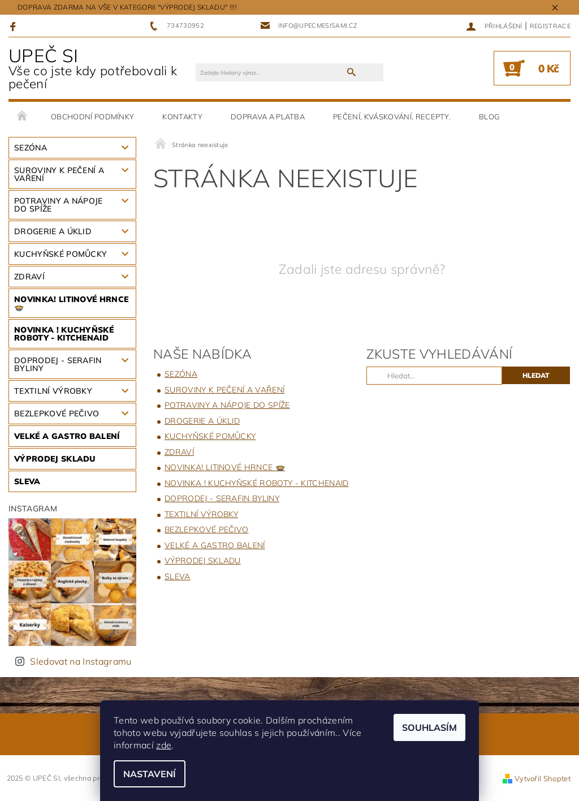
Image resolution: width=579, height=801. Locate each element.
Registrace (550, 26)
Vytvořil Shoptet (543, 778)
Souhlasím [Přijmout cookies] (429, 727)
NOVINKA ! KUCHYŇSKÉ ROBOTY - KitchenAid (64, 334)
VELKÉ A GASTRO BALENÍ (67, 436)
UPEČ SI (102, 68)
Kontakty (182, 116)
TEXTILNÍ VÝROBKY (53, 391)
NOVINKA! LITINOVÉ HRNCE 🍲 (71, 303)
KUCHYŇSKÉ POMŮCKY (60, 254)
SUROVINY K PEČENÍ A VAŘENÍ (59, 174)
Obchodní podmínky (92, 116)
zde (163, 745)
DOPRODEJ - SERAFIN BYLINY (58, 364)
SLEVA (27, 481)
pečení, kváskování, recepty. (392, 116)
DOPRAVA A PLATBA (268, 116)
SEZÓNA (30, 148)
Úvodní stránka (22, 116)
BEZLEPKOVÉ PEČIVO (56, 413)
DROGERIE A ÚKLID (53, 231)
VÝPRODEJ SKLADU (55, 459)
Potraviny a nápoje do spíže (58, 205)
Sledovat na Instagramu (80, 661)
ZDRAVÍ (29, 277)
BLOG (489, 116)
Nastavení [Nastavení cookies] (149, 774)
